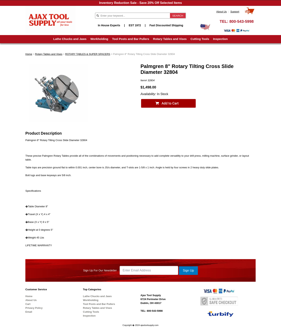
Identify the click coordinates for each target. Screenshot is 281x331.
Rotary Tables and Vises (170, 39)
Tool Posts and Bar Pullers (130, 39)
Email (28, 311)
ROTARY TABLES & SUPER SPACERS (87, 54)
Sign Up (188, 270)
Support (234, 11)
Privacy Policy (34, 307)
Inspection (220, 39)
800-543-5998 (241, 21)
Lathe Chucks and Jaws (69, 39)
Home (28, 54)
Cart (27, 304)
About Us (221, 11)
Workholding (99, 39)
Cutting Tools (199, 39)
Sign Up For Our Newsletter (100, 270)
